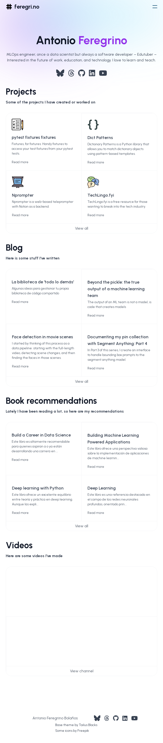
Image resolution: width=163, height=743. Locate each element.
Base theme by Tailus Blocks (76, 725)
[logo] (22, 6)
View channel (81, 671)
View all (81, 228)
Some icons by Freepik (72, 731)
